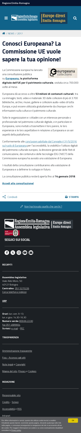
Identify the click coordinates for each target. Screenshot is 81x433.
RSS (19, 409)
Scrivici (15, 402)
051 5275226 (22, 288)
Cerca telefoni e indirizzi (14, 292)
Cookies (32, 371)
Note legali (7, 364)
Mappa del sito (9, 371)
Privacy (22, 371)
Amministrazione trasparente (17, 351)
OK (73, 420)
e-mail (14, 328)
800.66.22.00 (26, 321)
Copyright (20, 364)
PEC (22, 328)
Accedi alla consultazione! (18, 183)
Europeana (12, 78)
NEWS (11, 33)
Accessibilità (8, 409)
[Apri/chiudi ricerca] (75, 18)
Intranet (6, 415)
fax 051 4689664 (11, 325)
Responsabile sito (11, 395)
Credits (6, 402)
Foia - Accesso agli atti (13, 357)
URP (4, 301)
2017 (20, 33)
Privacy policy (16, 430)
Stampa (74, 197)
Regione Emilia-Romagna (16, 3)
